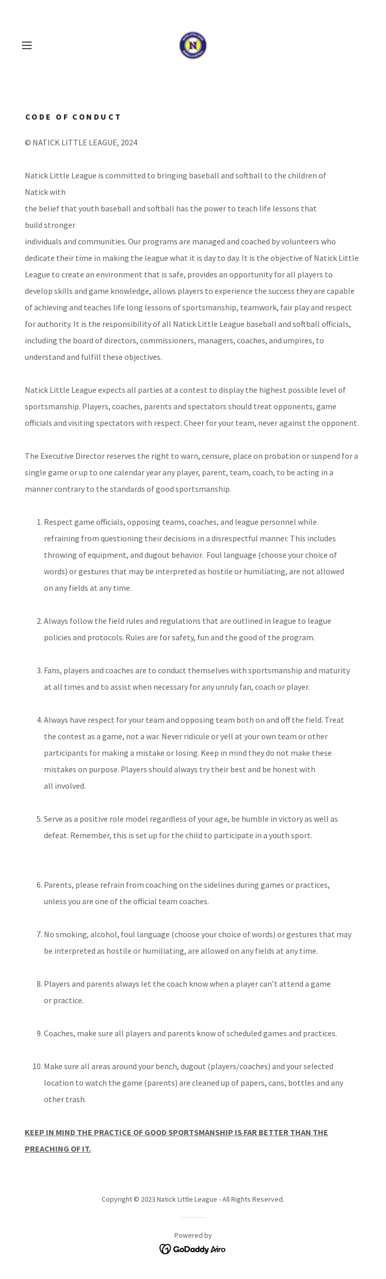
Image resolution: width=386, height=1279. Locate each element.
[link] (193, 45)
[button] (43, 45)
